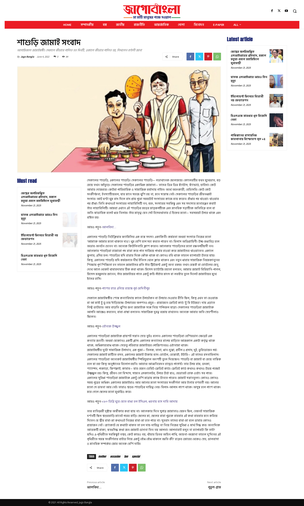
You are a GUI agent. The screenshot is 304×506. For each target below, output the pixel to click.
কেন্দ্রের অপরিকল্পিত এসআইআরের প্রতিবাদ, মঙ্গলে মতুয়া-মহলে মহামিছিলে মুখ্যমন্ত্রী (40, 197)
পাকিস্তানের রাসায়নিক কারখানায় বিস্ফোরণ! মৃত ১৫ (248, 137)
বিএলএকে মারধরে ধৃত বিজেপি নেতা (39, 257)
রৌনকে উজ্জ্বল (111, 326)
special (136, 456)
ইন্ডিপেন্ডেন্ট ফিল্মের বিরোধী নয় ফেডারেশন (39, 237)
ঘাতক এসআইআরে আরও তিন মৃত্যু (39, 217)
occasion (115, 456)
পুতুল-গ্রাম (214, 487)
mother (102, 456)
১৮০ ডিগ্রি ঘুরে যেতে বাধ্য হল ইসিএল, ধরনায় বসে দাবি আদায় (140, 401)
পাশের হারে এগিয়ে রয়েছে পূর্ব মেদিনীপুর (126, 288)
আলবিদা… (109, 227)
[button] (294, 11)
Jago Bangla (27, 56)
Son (126, 456)
